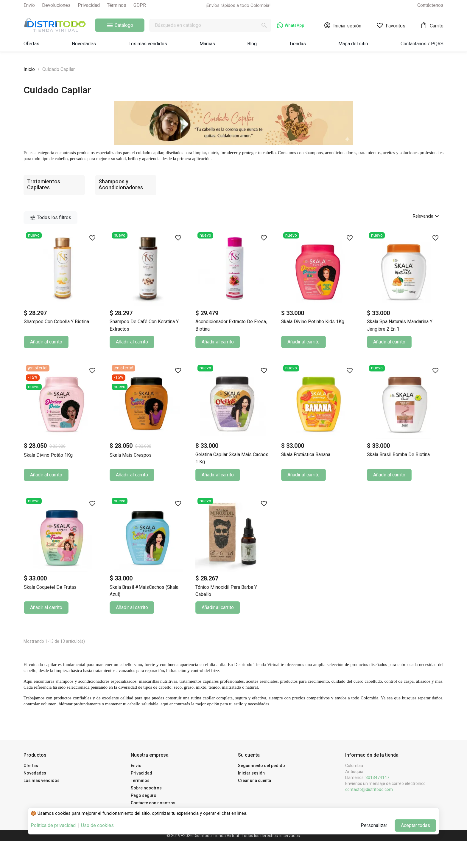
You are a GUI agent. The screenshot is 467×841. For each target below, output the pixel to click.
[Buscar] (210, 25)
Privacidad (89, 5)
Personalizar (374, 825)
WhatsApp (290, 25)
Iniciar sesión (251, 773)
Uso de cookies (97, 825)
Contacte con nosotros (153, 802)
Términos (116, 5)
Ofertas (31, 765)
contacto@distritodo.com (369, 789)
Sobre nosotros (146, 788)
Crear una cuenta (254, 780)
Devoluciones (56, 5)
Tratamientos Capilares (43, 184)
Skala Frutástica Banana (305, 454)
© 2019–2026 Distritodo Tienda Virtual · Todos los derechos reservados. (233, 835)
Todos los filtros (50, 218)
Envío (29, 5)
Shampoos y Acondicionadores (121, 184)
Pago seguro (143, 795)
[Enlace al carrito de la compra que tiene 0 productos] (431, 25)
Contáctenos (430, 5)
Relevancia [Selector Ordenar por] (426, 216)
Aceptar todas (415, 825)
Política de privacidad (53, 825)
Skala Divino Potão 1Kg (48, 455)
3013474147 (377, 777)
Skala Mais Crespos (131, 455)
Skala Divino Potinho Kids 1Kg (312, 321)
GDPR (139, 5)
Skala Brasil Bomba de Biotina (398, 454)
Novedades (35, 773)
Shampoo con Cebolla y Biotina (56, 321)
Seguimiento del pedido (261, 765)
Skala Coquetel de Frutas (50, 587)
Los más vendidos (42, 780)
